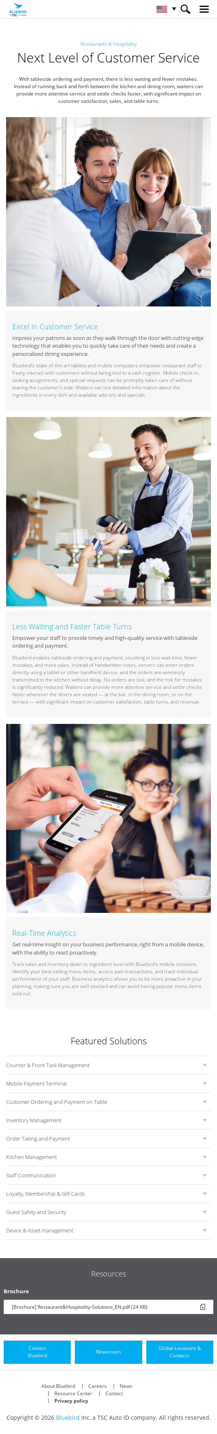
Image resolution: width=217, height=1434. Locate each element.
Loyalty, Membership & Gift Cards (45, 1193)
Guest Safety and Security (36, 1212)
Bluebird (68, 1417)
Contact (114, 1393)
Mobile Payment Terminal (36, 1083)
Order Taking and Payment (38, 1138)
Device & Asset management (39, 1230)
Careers (97, 1386)
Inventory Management (33, 1120)
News (126, 1386)
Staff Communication (31, 1175)
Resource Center (73, 1393)
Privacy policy (71, 1400)
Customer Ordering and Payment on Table (56, 1101)
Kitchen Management (31, 1157)
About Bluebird (58, 1386)
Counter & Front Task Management (47, 1065)
